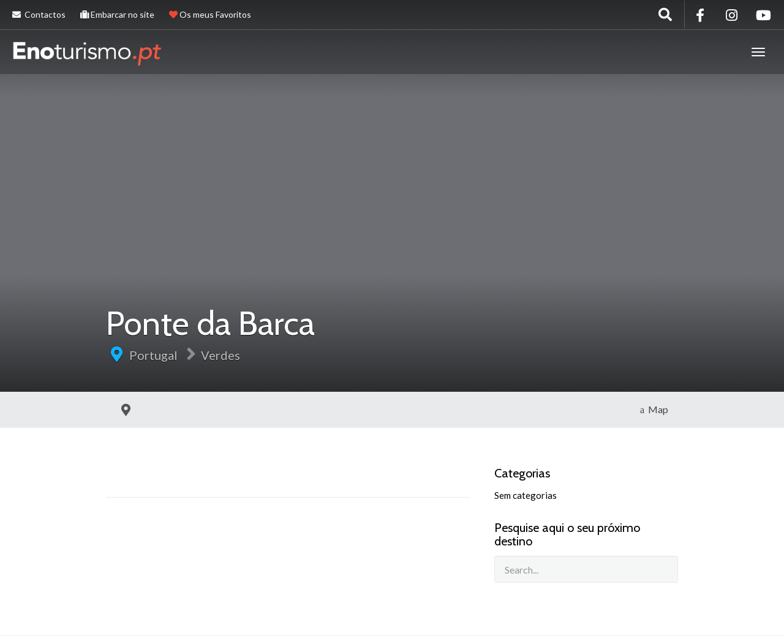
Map (654, 409)
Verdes (220, 355)
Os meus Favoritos (210, 14)
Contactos (39, 14)
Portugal (153, 355)
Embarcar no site (117, 14)
